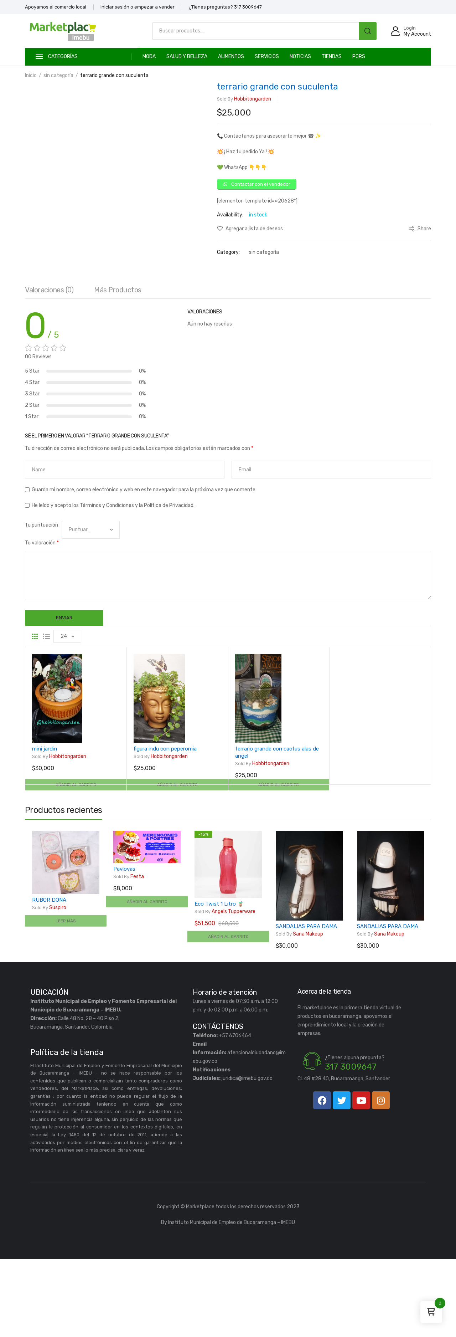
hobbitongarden (244, 99)
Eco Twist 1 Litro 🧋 (219, 982)
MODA (149, 56)
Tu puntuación (41, 601)
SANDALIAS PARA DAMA (306, 1004)
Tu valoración (42, 619)
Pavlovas (124, 947)
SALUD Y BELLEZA (186, 56)
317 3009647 (351, 1145)
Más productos (117, 366)
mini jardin (44, 827)
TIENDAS (332, 56)
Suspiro (49, 986)
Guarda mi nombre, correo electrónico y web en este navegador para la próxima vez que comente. (144, 566)
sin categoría (58, 75)
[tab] (49, 368)
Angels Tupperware (225, 989)
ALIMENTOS (231, 56)
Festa (128, 955)
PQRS (358, 56)
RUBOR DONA (49, 978)
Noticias (300, 56)
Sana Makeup (299, 1012)
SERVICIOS (267, 56)
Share (420, 231)
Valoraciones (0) (49, 366)
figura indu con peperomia (165, 827)
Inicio (31, 75)
